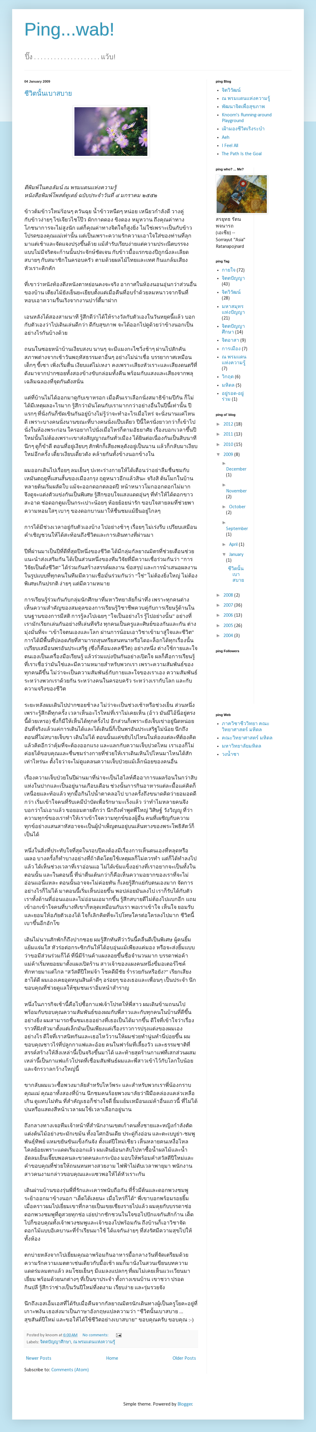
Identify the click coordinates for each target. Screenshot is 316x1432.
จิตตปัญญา (233, 278)
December (236, 469)
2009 (228, 454)
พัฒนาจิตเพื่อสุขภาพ (243, 106)
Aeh (225, 137)
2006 (228, 615)
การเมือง (231, 349)
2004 (228, 635)
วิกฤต (228, 377)
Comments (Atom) (70, 1370)
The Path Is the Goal (242, 154)
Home (112, 1358)
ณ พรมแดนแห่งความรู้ (94, 1342)
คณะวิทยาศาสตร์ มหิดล (247, 738)
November (236, 491)
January (236, 554)
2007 (228, 605)
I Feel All (230, 145)
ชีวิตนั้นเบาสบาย (48, 93)
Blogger (184, 1404)
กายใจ (228, 270)
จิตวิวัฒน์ (231, 90)
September (237, 528)
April (234, 544)
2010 (228, 444)
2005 (228, 625)
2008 (228, 595)
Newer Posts (38, 1358)
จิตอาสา (230, 340)
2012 (228, 424)
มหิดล (228, 385)
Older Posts (184, 1358)
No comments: (96, 1335)
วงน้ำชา (230, 754)
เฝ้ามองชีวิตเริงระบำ (243, 129)
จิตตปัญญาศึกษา (55, 1342)
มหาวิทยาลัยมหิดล (241, 746)
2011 (228, 434)
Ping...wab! (69, 29)
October (237, 507)
